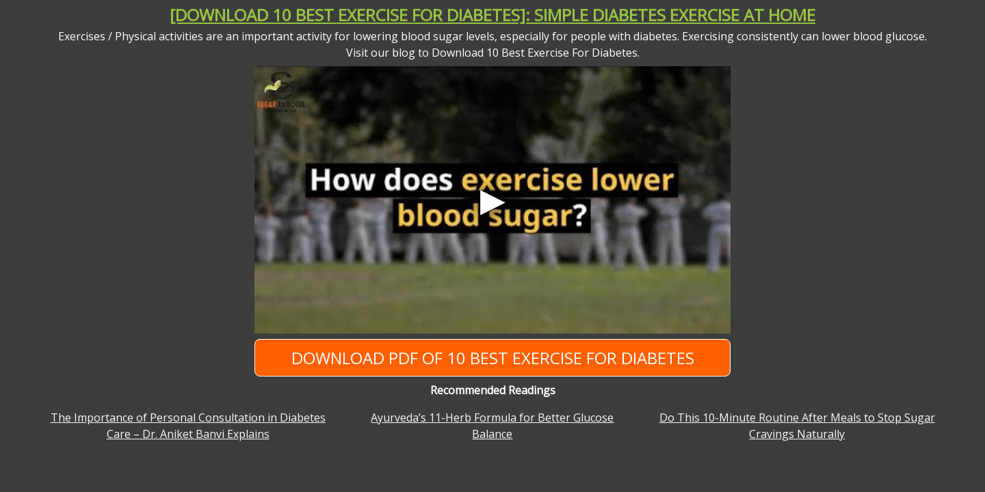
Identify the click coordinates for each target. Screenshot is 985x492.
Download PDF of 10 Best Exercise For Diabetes (492, 357)
